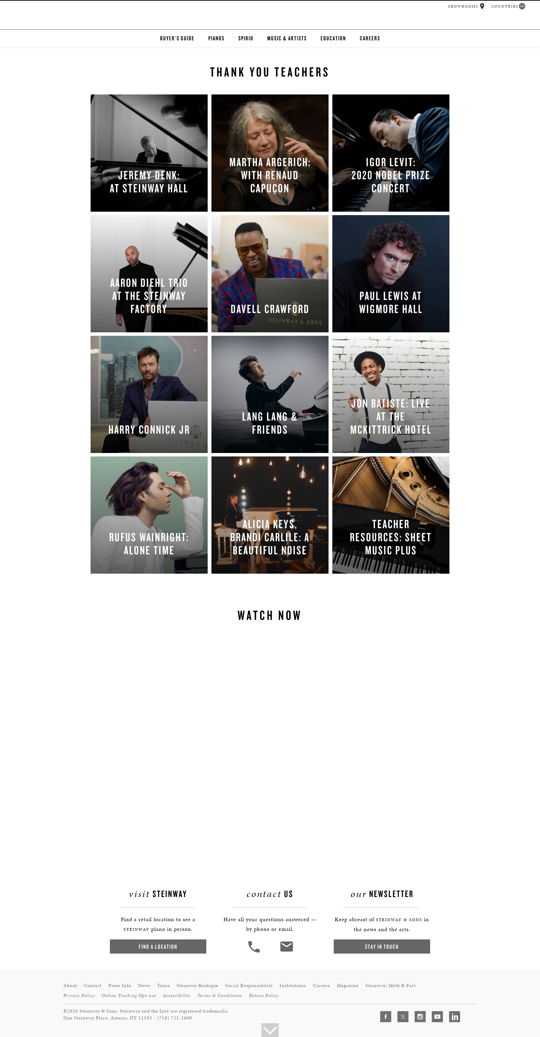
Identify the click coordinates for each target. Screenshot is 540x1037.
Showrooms (463, 6)
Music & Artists (287, 38)
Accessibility (176, 995)
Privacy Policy (79, 995)
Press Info (119, 985)
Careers (370, 38)
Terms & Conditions (219, 995)
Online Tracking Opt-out (129, 995)
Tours (163, 985)
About (70, 985)
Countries (504, 6)
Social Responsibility (249, 985)
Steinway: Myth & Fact (390, 985)
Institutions (293, 985)
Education (333, 38)
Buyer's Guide (177, 38)
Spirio (245, 38)
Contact (93, 985)
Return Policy (264, 995)
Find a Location (158, 946)
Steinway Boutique (197, 985)
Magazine (348, 985)
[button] (482, 6)
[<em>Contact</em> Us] (286, 952)
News (144, 985)
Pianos (216, 38)
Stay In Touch (382, 946)
